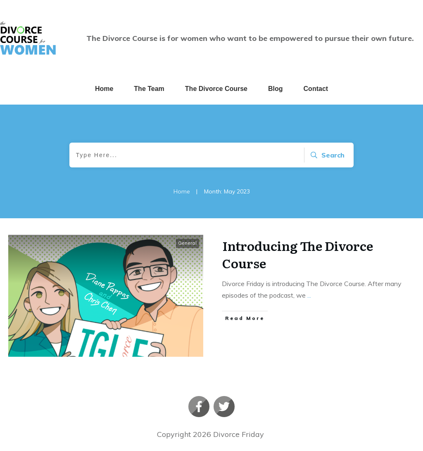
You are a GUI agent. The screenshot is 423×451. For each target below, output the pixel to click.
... (309, 295)
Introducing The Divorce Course (297, 254)
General (187, 243)
